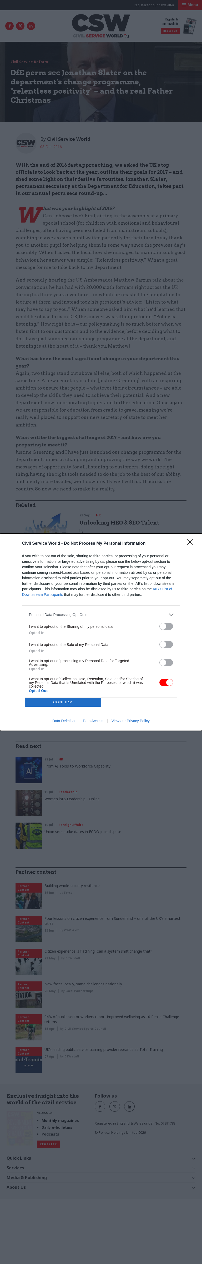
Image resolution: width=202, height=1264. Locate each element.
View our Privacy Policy (131, 721)
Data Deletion (63, 721)
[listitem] (101, 615)
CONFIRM (63, 702)
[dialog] (101, 632)
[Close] (192, 544)
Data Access (93, 721)
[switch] (166, 626)
